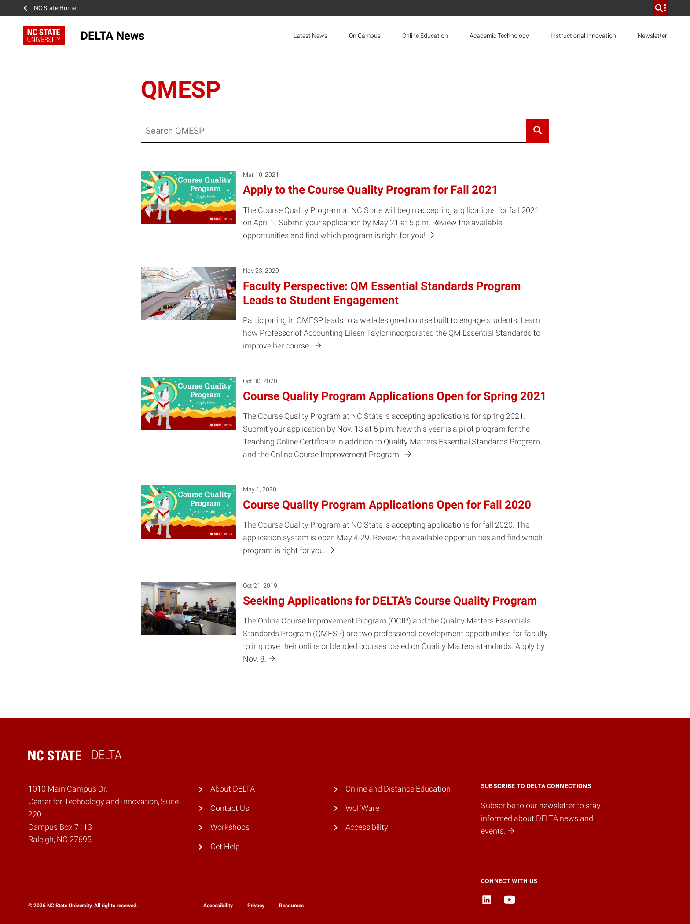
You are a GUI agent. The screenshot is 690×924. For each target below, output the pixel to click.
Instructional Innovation (583, 35)
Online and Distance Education (398, 788)
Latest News (310, 35)
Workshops (230, 827)
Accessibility (366, 827)
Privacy (255, 905)
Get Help (225, 846)
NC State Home (55, 7)
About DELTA (232, 788)
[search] (660, 8)
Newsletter (652, 35)
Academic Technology (499, 35)
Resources (291, 905)
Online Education (425, 35)
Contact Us (229, 808)
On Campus (365, 35)
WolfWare (362, 808)
